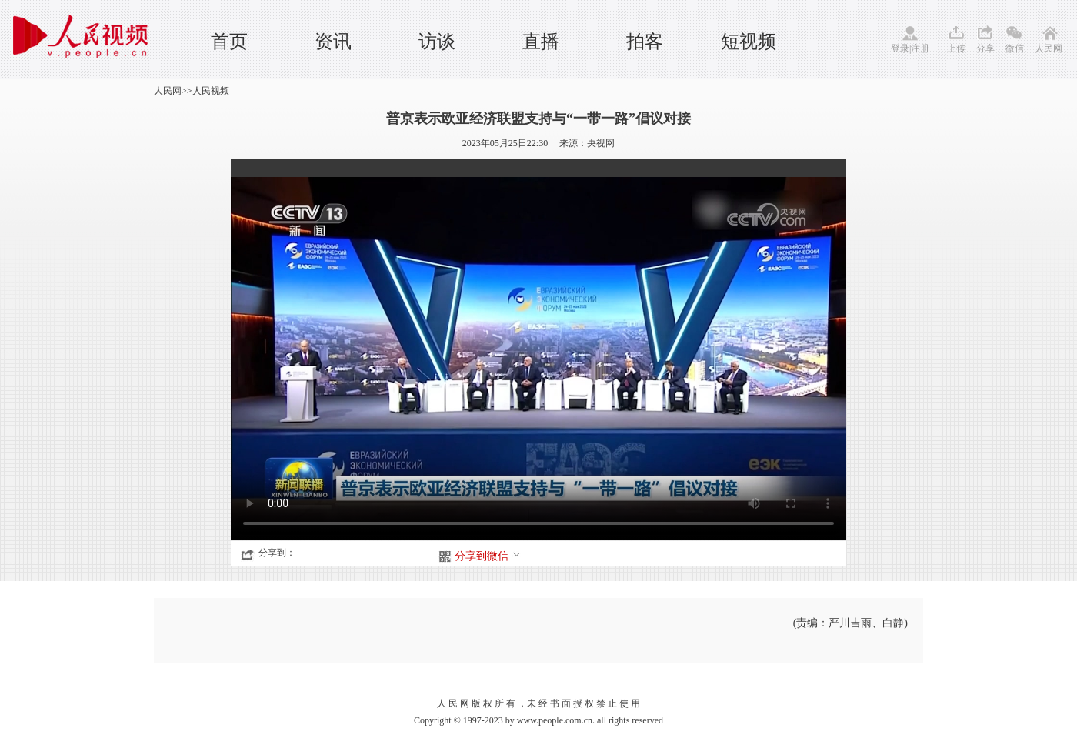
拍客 (644, 42)
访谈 (436, 42)
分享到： (276, 552)
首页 (229, 42)
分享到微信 (488, 556)
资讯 (333, 42)
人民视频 (210, 90)
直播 (540, 42)
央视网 (601, 143)
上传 (956, 48)
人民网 (1048, 48)
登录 (900, 48)
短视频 (748, 42)
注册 (920, 48)
